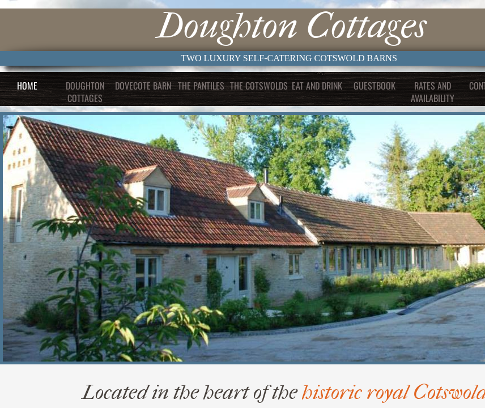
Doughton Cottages (85, 92)
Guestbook (374, 85)
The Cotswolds (259, 85)
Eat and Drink (317, 85)
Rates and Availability (432, 92)
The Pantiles (201, 85)
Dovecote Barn (143, 85)
